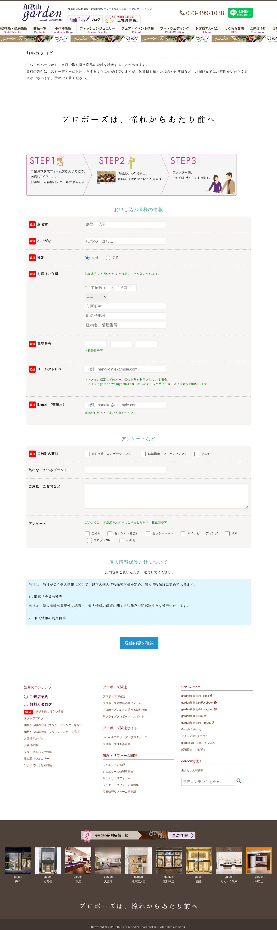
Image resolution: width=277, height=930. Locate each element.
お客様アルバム (206, 29)
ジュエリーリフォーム (116, 778)
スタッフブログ (33, 718)
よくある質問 (234, 29)
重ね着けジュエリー (36, 758)
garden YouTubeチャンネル (198, 743)
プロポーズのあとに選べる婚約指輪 (125, 709)
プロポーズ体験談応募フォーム (122, 703)
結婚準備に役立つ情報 (49, 711)
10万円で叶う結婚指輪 (38, 765)
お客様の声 (31, 745)
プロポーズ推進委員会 (116, 744)
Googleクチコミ (191, 729)
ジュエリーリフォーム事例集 (121, 785)
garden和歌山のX (193, 716)
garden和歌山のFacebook (199, 702)
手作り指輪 (62, 29)
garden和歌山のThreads (198, 722)
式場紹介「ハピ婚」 (193, 749)
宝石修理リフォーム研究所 (119, 791)
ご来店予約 (258, 29)
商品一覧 (39, 29)
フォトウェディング (174, 29)
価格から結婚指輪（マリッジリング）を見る (52, 731)
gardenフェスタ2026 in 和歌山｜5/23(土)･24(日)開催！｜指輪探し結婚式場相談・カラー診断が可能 (138, 38)
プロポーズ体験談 (114, 696)
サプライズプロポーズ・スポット (123, 716)
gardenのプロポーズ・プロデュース (125, 737)
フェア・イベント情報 (137, 29)
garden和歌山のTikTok (196, 696)
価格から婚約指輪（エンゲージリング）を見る (53, 725)
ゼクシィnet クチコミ (194, 736)
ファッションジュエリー (97, 29)
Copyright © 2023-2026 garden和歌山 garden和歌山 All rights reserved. (138, 927)
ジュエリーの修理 (114, 764)
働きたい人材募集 (192, 770)
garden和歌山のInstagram (199, 709)
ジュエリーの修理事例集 (118, 771)
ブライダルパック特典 (38, 752)
